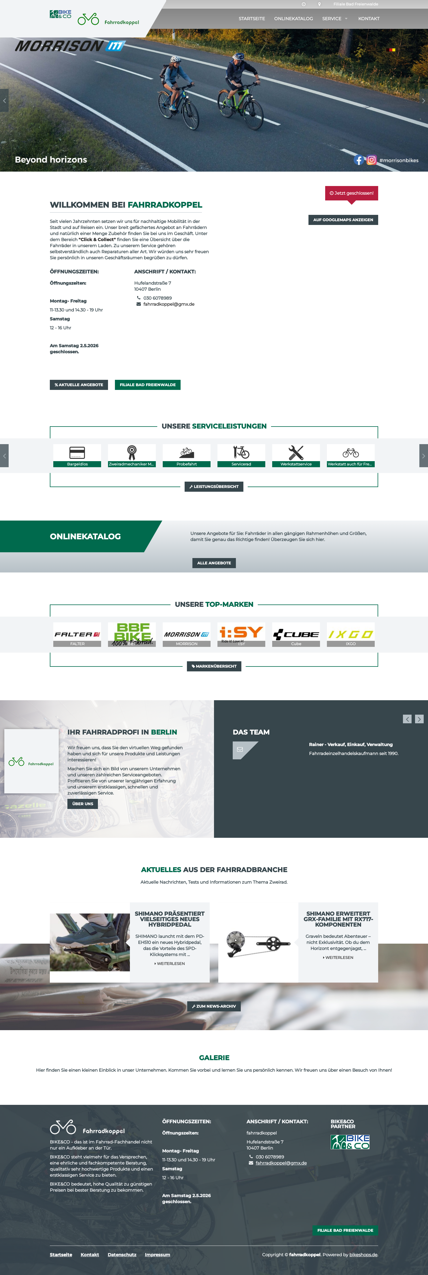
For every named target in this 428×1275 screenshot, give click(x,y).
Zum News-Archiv (214, 1006)
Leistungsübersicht (214, 486)
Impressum (157, 1254)
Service (331, 18)
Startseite (252, 18)
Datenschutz (122, 1254)
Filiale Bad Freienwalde (356, 4)
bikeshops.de (363, 1254)
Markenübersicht (214, 666)
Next (423, 100)
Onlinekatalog (293, 18)
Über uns (82, 803)
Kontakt (369, 18)
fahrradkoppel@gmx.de (168, 304)
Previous (4, 100)
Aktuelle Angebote (79, 384)
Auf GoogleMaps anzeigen (343, 219)
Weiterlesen (170, 963)
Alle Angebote (214, 563)
